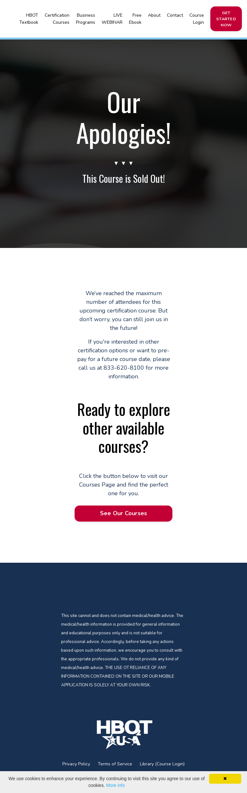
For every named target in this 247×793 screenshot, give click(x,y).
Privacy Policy (76, 765)
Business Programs (85, 18)
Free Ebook (135, 18)
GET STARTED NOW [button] (225, 18)
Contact (175, 15)
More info (115, 785)
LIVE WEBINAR (112, 18)
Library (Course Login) (162, 765)
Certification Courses (57, 18)
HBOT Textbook (28, 18)
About (154, 15)
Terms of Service (115, 765)
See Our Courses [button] (123, 514)
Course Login (196, 18)
